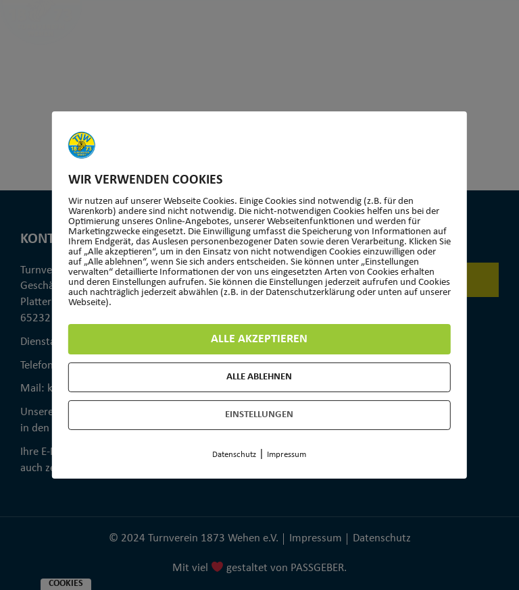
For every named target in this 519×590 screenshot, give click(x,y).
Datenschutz (234, 454)
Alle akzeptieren (259, 339)
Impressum (286, 454)
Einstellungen (259, 415)
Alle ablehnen (259, 377)
